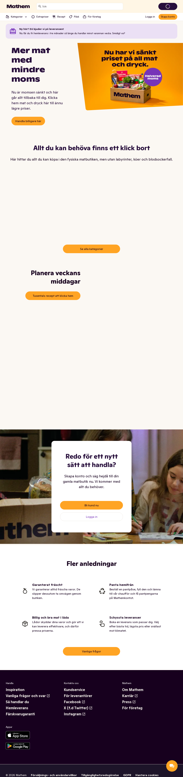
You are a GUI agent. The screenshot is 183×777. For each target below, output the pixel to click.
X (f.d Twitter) (78, 708)
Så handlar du (17, 702)
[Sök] (40, 6)
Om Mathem (132, 689)
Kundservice (74, 689)
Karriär (130, 696)
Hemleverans (17, 708)
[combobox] (82, 6)
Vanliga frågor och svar (28, 696)
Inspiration (15, 689)
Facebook (74, 702)
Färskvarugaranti (20, 714)
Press (129, 702)
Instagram (75, 714)
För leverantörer (78, 696)
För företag (132, 708)
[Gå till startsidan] (18, 6)
